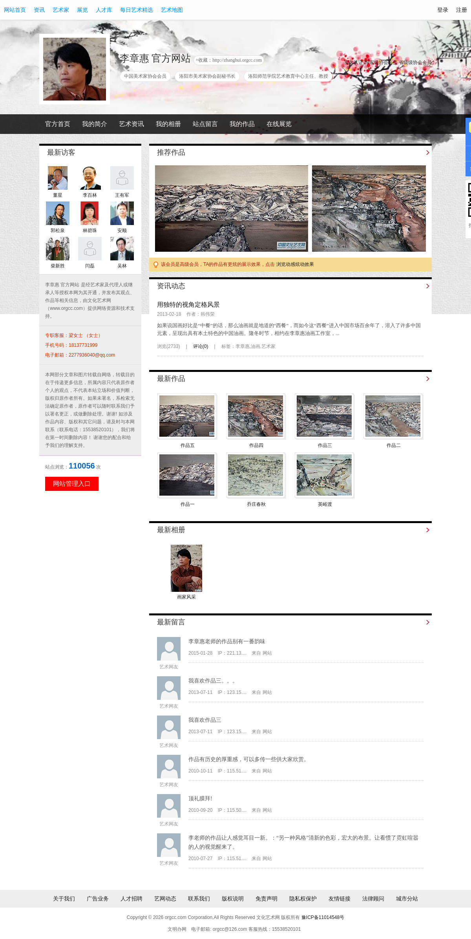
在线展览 (279, 124)
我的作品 (242, 124)
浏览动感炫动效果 (295, 264)
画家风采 (186, 597)
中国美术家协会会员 (145, 76)
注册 (461, 10)
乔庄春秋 (256, 504)
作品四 (256, 445)
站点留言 (205, 124)
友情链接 (340, 898)
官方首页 (57, 124)
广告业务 (98, 898)
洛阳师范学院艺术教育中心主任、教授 (288, 76)
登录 (442, 10)
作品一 (188, 504)
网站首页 (15, 10)
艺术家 (61, 10)
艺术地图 (172, 10)
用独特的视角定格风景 (188, 304)
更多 (419, 152)
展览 (82, 10)
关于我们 (64, 898)
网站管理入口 (72, 483)
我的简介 (94, 124)
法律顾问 (373, 898)
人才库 (104, 10)
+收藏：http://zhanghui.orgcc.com (229, 60)
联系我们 (199, 898)
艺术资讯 (131, 124)
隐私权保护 (303, 898)
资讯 (39, 10)
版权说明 (233, 898)
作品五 (188, 445)
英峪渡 (325, 504)
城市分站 (407, 898)
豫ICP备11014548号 (322, 917)
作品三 (325, 445)
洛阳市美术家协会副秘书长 (207, 76)
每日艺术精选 (136, 10)
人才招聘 (131, 898)
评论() (200, 346)
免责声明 (266, 898)
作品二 (394, 445)
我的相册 (168, 124)
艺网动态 (165, 898)
